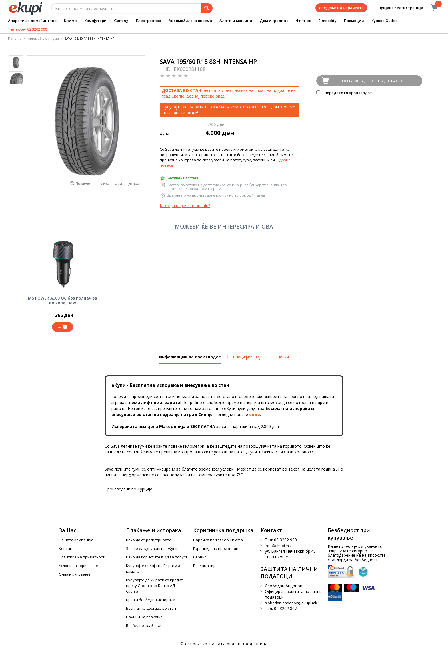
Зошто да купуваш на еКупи (152, 548)
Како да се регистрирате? (149, 539)
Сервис (199, 557)
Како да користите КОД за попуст (156, 557)
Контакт (66, 548)
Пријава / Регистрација (396, 8)
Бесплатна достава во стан (151, 608)
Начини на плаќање (144, 616)
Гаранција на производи (215, 548)
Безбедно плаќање (143, 625)
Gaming (121, 20)
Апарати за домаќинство (32, 20)
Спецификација (248, 357)
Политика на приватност (82, 557)
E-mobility (327, 20)
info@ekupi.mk (278, 545)
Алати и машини (235, 20)
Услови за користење (78, 565)
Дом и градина (274, 20)
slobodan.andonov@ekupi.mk (291, 602)
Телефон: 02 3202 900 (27, 29)
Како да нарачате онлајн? (185, 205)
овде (220, 96)
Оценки (282, 357)
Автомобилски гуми (43, 38)
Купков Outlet (384, 20)
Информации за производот (190, 359)
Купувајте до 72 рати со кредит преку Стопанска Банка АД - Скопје (154, 585)
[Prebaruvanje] (207, 8)
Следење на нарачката (341, 7)
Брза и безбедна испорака (150, 599)
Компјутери (95, 20)
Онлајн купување (75, 574)
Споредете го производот (344, 92)
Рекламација (205, 565)
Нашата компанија (76, 539)
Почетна (14, 38)
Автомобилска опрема (190, 20)
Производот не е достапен (373, 81)
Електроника (148, 20)
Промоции (354, 20)
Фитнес (303, 20)
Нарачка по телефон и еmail (219, 539)
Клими (70, 20)
